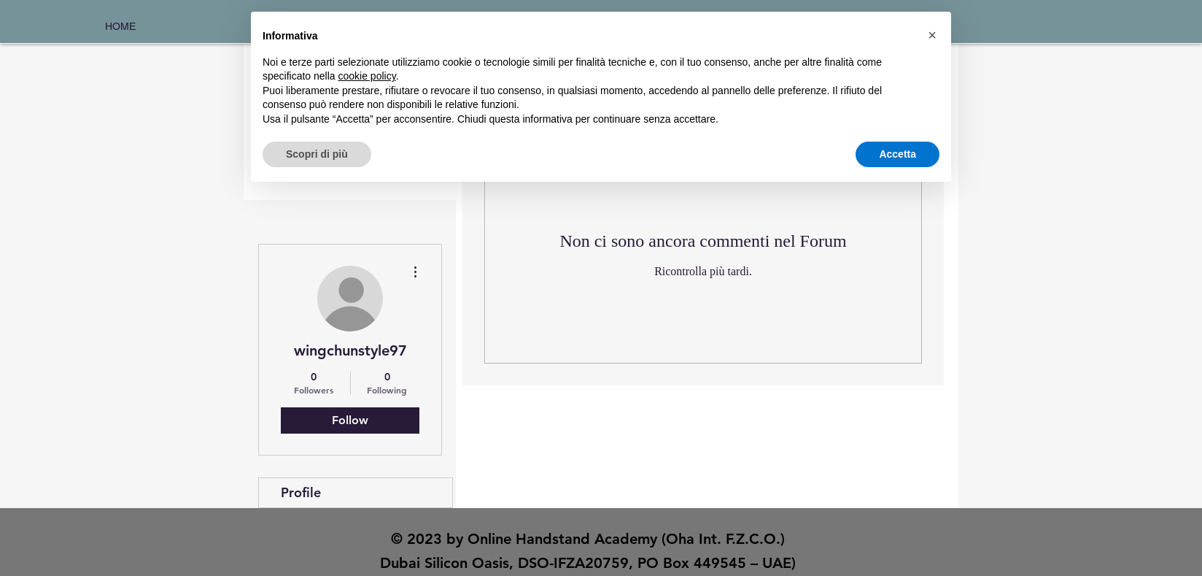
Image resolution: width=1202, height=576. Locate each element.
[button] (932, 35)
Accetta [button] (897, 154)
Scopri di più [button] (317, 154)
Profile (301, 492)
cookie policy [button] (367, 76)
